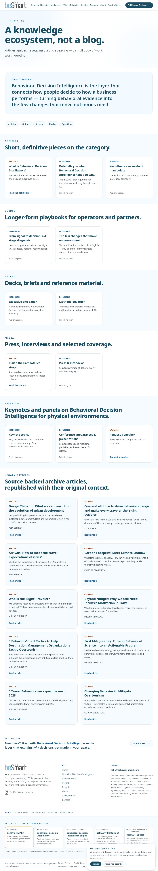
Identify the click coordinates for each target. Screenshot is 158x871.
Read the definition (20, 192)
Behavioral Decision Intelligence (46, 5)
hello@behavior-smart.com (125, 769)
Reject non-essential (114, 864)
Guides (26, 124)
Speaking (67, 124)
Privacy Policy (64, 863)
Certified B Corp (38, 812)
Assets (39, 124)
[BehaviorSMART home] (16, 5)
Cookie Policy (79, 863)
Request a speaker (121, 457)
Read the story (18, 385)
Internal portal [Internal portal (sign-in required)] (66, 812)
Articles (12, 124)
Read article (16, 534)
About (103, 5)
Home (65, 769)
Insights (94, 5)
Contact (66, 799)
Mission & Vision (21, 812)
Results (84, 5)
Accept (96, 864)
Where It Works (70, 5)
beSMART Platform (108, 833)
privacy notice (96, 858)
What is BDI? (141, 743)
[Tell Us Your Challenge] (139, 5)
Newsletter (52, 812)
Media (52, 124)
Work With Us (114, 5)
